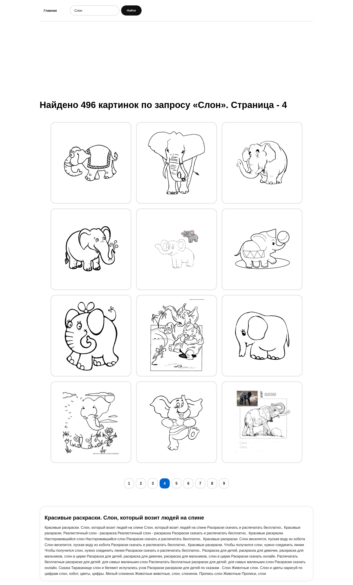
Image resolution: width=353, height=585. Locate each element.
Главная (51, 11)
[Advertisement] (176, 61)
